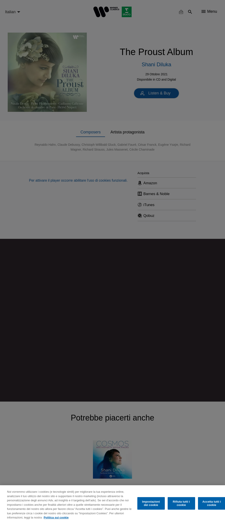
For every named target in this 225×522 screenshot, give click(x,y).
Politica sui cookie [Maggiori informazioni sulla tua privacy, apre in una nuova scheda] (56, 517)
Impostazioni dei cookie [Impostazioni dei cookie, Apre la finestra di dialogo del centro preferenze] (151, 503)
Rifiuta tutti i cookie (181, 503)
